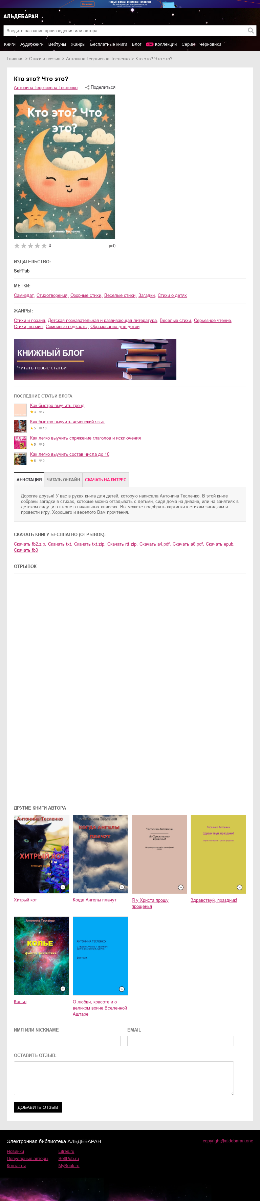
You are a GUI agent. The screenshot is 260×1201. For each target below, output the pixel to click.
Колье (20, 1001)
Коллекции (166, 44)
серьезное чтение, (213, 320)
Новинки (15, 1151)
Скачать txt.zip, (90, 544)
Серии (187, 44)
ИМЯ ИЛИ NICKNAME (36, 1030)
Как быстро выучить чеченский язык (67, 421)
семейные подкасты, (67, 326)
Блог (137, 44)
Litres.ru (66, 1151)
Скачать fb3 (26, 550)
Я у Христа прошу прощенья (150, 903)
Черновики (210, 44)
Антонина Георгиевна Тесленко (98, 58)
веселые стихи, (120, 295)
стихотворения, (53, 295)
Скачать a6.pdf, (188, 544)
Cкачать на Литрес (105, 479)
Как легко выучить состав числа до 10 (69, 454)
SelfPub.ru (69, 1158)
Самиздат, (24, 295)
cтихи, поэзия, (29, 326)
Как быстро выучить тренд (57, 405)
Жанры (78, 44)
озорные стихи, (86, 295)
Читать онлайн (63, 479)
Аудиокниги (32, 44)
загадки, (147, 295)
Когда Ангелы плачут (94, 899)
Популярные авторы (27, 1158)
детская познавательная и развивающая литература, (103, 320)
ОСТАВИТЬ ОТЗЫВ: (35, 1055)
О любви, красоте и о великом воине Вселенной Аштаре (100, 1008)
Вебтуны (57, 44)
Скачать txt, (60, 544)
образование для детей (114, 326)
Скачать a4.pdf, (155, 544)
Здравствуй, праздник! (214, 900)
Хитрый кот (25, 899)
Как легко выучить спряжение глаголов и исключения (85, 438)
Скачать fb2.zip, (30, 544)
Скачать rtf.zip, (122, 544)
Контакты (16, 1165)
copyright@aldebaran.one (228, 1140)
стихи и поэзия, (30, 320)
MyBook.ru (69, 1165)
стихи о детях (172, 295)
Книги (10, 44)
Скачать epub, (220, 544)
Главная (15, 58)
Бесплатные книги (108, 44)
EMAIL (134, 1030)
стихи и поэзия (44, 58)
